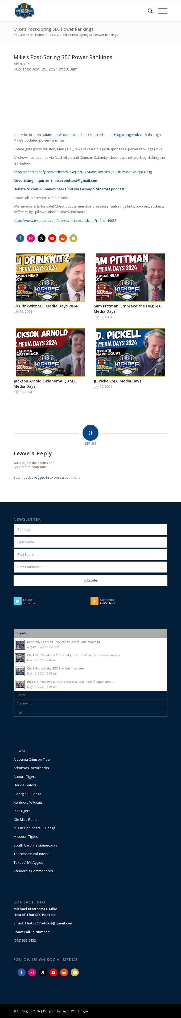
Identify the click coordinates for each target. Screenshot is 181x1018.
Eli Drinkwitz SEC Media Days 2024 (45, 306)
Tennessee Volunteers (32, 853)
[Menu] (160, 10)
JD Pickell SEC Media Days (117, 381)
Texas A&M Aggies (28, 862)
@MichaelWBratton (58, 134)
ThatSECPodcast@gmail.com (48, 923)
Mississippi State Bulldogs (34, 828)
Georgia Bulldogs (27, 793)
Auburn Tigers (25, 776)
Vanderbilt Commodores (33, 871)
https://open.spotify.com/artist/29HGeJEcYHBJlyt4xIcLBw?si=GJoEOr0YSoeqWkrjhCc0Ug (83, 171)
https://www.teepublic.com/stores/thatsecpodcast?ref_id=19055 (65, 220)
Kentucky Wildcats (28, 802)
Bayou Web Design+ (75, 1011)
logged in (41, 477)
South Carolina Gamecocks (35, 845)
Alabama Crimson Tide (32, 759)
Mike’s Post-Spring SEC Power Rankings (53, 29)
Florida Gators (25, 785)
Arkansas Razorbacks (31, 767)
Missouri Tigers (26, 836)
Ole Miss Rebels (26, 819)
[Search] (147, 10)
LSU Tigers (22, 810)
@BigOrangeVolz (126, 134)
